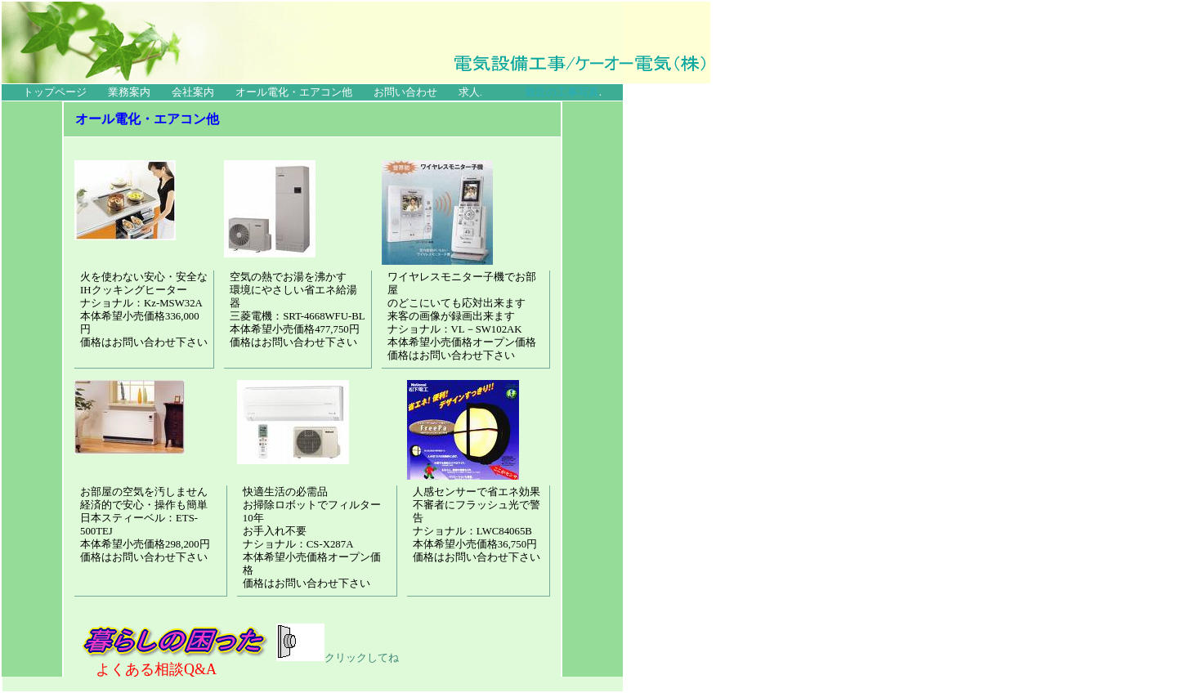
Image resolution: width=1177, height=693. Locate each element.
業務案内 (129, 92)
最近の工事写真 (562, 92)
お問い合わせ (405, 92)
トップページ (55, 92)
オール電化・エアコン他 (293, 92)
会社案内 (193, 92)
